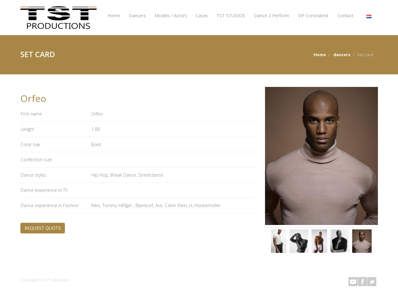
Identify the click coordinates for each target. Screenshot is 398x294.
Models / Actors (171, 16)
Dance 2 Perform (271, 16)
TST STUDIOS (231, 16)
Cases (202, 16)
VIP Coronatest (313, 16)
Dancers (137, 16)
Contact (345, 16)
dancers (341, 54)
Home (114, 16)
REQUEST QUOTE (42, 228)
